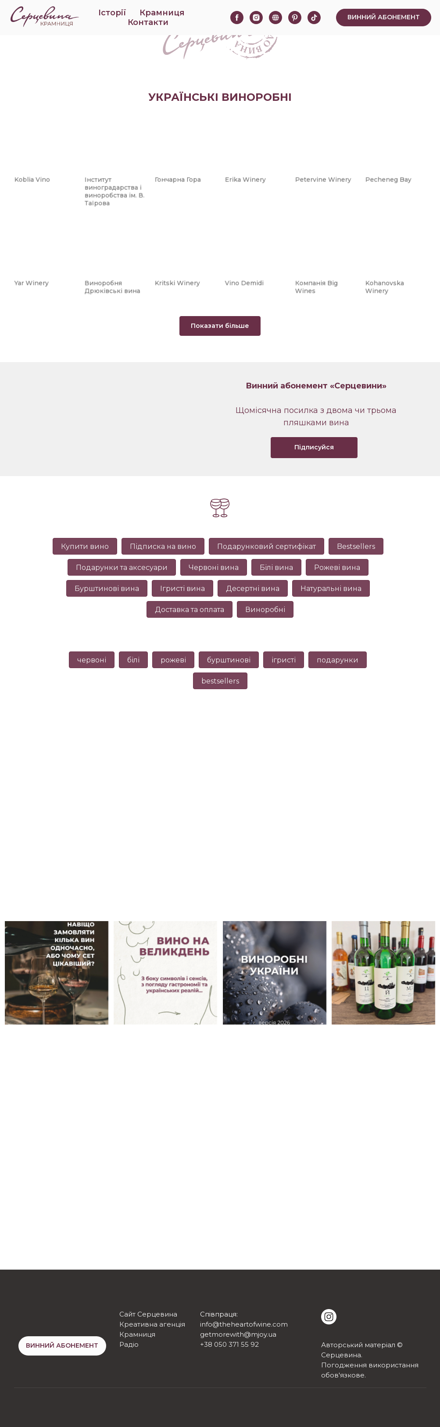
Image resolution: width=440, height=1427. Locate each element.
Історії (112, 13)
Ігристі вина (182, 588)
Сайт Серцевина (148, 1314)
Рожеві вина (337, 567)
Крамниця (162, 13)
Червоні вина (214, 567)
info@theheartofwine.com (244, 1324)
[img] (328, 1316)
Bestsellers (356, 546)
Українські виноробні (220, 97)
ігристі (284, 660)
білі (133, 660)
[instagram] (256, 17)
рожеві (173, 660)
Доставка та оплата (189, 609)
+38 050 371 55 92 (229, 1344)
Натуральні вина (330, 588)
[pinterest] (294, 17)
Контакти (148, 22)
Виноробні (265, 609)
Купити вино (85, 546)
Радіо (129, 1344)
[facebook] (236, 17)
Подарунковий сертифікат (266, 546)
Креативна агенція (152, 1324)
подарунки (337, 660)
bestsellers (220, 681)
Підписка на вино (163, 546)
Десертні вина (252, 588)
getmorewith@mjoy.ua (238, 1334)
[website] (275, 17)
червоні (91, 660)
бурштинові (228, 660)
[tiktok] (314, 17)
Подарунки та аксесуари (122, 567)
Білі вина (276, 567)
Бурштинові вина (107, 588)
